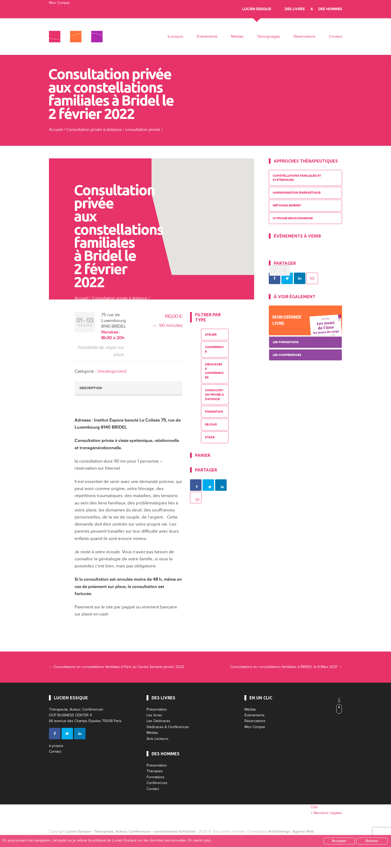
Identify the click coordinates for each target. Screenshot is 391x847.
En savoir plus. (200, 840)
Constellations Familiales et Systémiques (297, 178)
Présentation (157, 709)
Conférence (214, 349)
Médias (237, 36)
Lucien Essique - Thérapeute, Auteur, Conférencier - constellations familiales (130, 831)
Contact (335, 36)
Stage (210, 437)
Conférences (157, 783)
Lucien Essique (256, 9)
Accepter (339, 841)
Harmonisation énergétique (297, 193)
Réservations (304, 36)
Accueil (56, 129)
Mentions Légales (328, 813)
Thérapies (155, 771)
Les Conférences (287, 355)
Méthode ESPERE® (287, 206)
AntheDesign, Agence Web (291, 831)
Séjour (211, 425)
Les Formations (286, 342)
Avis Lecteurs (158, 738)
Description (91, 388)
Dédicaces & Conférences (214, 370)
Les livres (154, 715)
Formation (214, 412)
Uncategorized (111, 371)
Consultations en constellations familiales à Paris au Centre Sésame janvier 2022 (116, 667)
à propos (175, 36)
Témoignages (268, 36)
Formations (156, 777)
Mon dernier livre (286, 320)
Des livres (295, 9)
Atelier (211, 335)
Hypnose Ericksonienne (293, 218)
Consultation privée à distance (94, 129)
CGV (314, 807)
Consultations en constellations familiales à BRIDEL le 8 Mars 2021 (286, 667)
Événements (207, 36)
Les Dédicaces (158, 721)
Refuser (372, 841)
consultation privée (142, 129)
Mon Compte (59, 3)
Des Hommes (330, 9)
